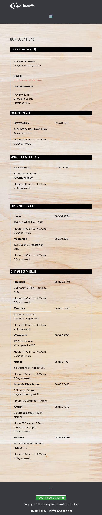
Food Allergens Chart (49, 497)
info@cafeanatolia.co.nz (28, 80)
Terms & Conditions (60, 510)
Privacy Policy (38, 510)
